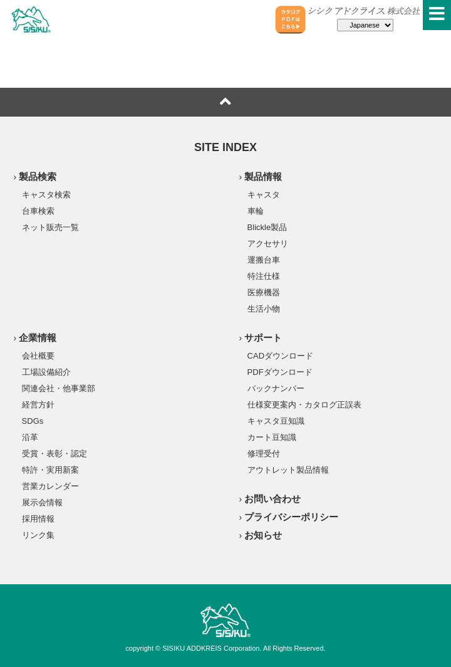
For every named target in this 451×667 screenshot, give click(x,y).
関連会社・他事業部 (58, 388)
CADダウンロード (280, 355)
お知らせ (263, 535)
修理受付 (263, 453)
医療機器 (263, 292)
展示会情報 (42, 502)
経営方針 (38, 404)
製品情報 (263, 176)
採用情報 (38, 518)
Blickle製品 (267, 227)
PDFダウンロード (280, 371)
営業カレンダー (50, 485)
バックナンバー (275, 388)
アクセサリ (267, 243)
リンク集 (38, 534)
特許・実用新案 (50, 469)
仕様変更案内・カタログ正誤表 (304, 404)
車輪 (255, 210)
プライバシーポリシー (291, 517)
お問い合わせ (272, 498)
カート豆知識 (271, 437)
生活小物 (263, 308)
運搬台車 (263, 259)
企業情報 (37, 337)
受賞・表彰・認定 (54, 453)
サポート (263, 337)
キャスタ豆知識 (275, 420)
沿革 (30, 437)
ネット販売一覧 (50, 227)
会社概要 (38, 355)
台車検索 (38, 210)
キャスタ (263, 194)
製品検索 (37, 176)
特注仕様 (263, 275)
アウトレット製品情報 (288, 469)
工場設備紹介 (46, 371)
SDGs (33, 420)
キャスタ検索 (46, 194)
